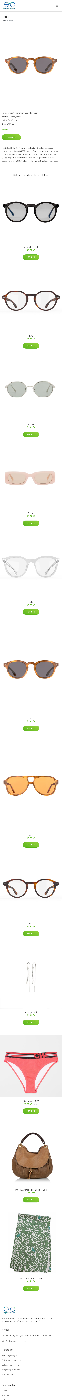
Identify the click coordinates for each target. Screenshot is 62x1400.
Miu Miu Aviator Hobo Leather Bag (31, 1190)
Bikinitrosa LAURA (31, 1101)
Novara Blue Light (31, 247)
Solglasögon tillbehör (11, 1369)
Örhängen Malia (31, 1012)
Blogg (4, 1391)
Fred (31, 923)
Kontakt (5, 1395)
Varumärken (18, 113)
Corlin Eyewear (31, 113)
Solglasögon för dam (11, 1360)
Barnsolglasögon (9, 1355)
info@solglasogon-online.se (14, 1341)
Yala (31, 602)
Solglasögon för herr (11, 1365)
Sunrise (31, 424)
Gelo (31, 835)
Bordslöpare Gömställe (31, 1278)
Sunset (31, 513)
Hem (4, 20)
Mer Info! (11, 137)
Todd (31, 718)
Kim (31, 336)
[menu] (57, 6)
